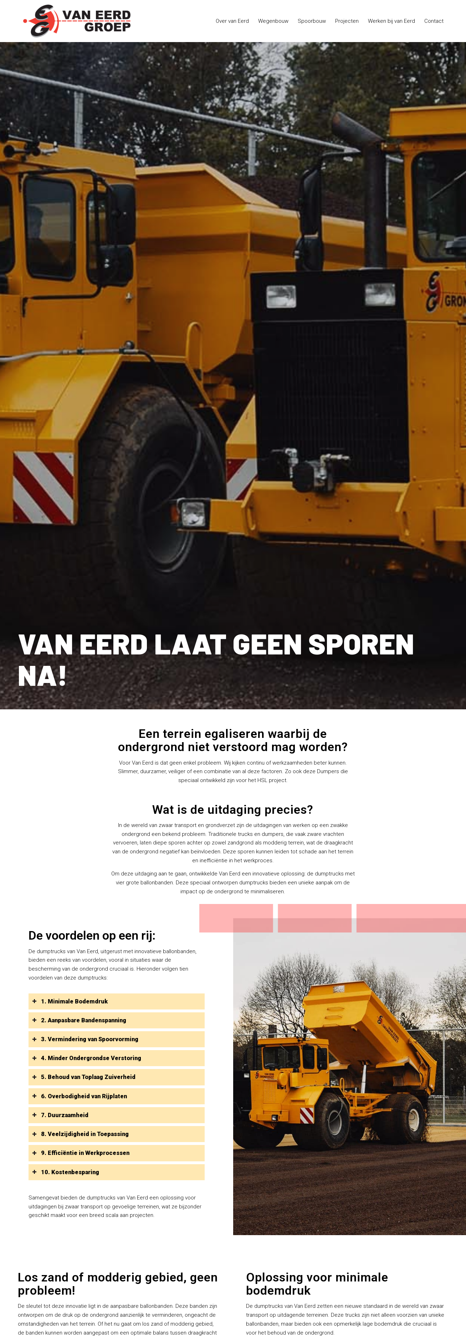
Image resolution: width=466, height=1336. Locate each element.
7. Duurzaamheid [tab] (60, 1115)
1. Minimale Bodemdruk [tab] (70, 1001)
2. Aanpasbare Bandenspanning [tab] (79, 1020)
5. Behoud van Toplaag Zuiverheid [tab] (83, 1077)
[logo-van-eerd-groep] (77, 21)
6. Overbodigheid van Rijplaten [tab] (79, 1096)
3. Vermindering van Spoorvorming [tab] (85, 1039)
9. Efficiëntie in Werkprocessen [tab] (80, 1153)
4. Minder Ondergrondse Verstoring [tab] (86, 1058)
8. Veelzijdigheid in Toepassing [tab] (80, 1134)
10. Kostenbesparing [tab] (65, 1172)
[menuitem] (232, 21)
